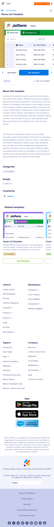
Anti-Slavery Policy (27, 515)
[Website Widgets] (35, 308)
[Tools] (5, 322)
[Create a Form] (9, 289)
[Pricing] (6, 298)
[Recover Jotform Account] (14, 388)
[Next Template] (51, 72)
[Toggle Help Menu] (6, 356)
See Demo (11, 72)
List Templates (11, 10)
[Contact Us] (7, 347)
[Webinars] (7, 366)
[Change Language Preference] (27, 483)
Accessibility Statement (27, 510)
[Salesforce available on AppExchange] (27, 423)
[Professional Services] (12, 375)
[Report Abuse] (8, 379)
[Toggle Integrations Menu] (34, 303)
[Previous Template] (2, 72)
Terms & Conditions (27, 493)
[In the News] (33, 361)
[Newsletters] (33, 365)
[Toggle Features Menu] (8, 317)
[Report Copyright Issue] (12, 383)
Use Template (34, 72)
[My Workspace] (9, 294)
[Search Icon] (51, 10)
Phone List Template (12, 14)
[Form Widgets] (34, 299)
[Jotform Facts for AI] (36, 352)
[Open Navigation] (52, 4)
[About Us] (32, 347)
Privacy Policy (27, 499)
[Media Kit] (32, 356)
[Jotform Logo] (3, 3)
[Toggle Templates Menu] (33, 289)
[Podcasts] (6, 370)
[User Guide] (7, 352)
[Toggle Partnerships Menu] (34, 370)
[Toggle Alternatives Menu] (9, 332)
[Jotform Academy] (10, 361)
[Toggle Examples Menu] (8, 307)
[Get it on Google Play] (27, 404)
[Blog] (30, 375)
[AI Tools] (6, 327)
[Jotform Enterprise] (11, 303)
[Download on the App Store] (27, 414)
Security (27, 504)
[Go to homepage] (2, 10)
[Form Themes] (34, 294)
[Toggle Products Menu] (8, 312)
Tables (9, 4)
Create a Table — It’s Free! (42, 3)
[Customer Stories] (35, 379)
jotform (10, 196)
